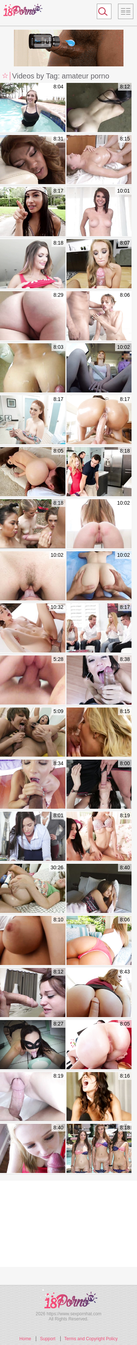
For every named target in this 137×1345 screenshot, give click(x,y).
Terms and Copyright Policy (91, 1338)
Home (25, 1338)
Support (47, 1338)
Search (101, 13)
